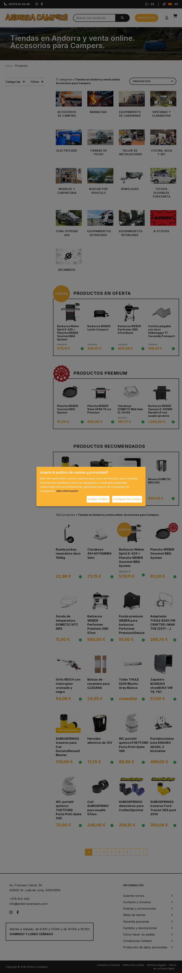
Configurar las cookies (127, 499)
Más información (67, 491)
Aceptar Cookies (98, 499)
